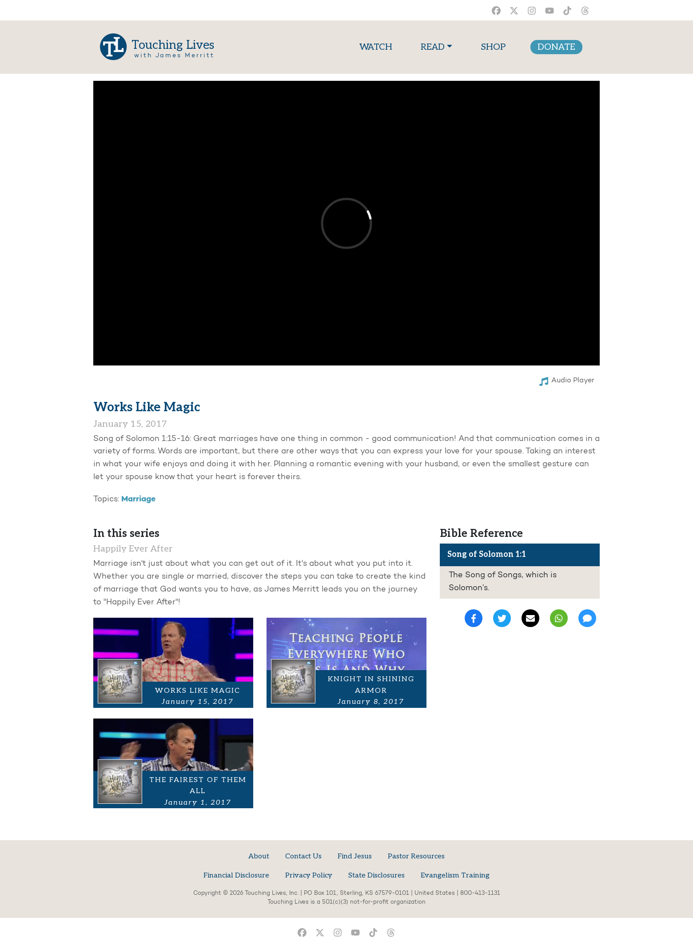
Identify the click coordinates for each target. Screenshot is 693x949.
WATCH (377, 46)
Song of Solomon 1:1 (486, 554)
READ (433, 47)
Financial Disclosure (236, 875)
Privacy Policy (308, 875)
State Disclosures (376, 875)
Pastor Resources (416, 856)
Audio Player (566, 381)
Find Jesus (355, 856)
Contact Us (303, 856)
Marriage (138, 499)
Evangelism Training (455, 875)
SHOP (493, 47)
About (258, 856)
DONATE (556, 47)
